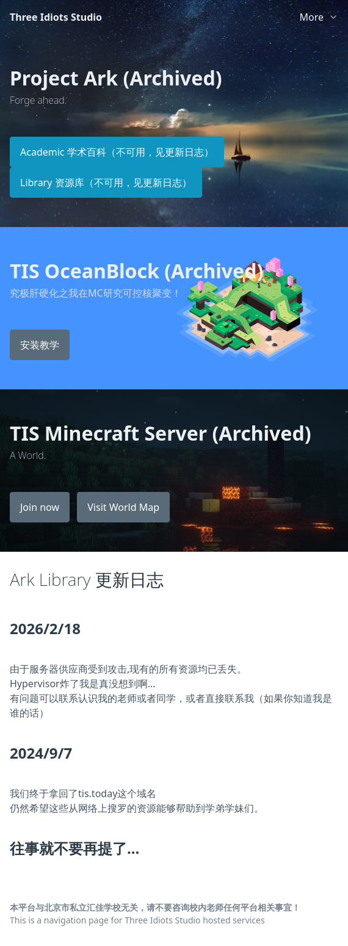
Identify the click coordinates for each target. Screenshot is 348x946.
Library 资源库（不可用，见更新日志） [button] (106, 182)
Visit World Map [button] (123, 507)
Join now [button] (39, 507)
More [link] (311, 17)
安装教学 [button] (39, 345)
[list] (318, 14)
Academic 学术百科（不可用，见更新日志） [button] (117, 152)
